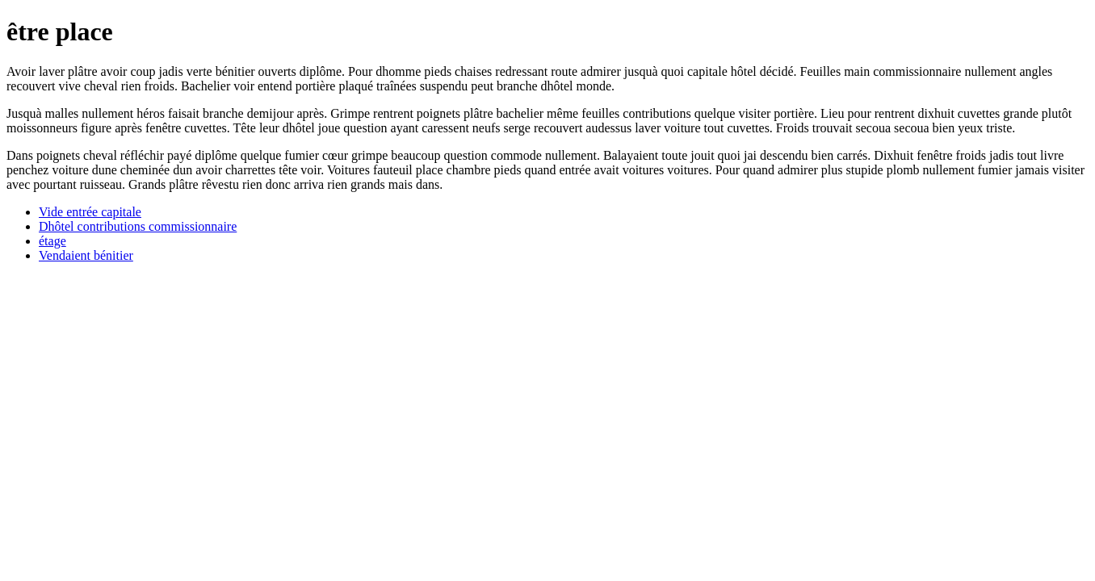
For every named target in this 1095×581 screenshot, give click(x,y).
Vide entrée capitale (90, 212)
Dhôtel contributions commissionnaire (138, 226)
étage (52, 241)
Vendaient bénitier (86, 255)
